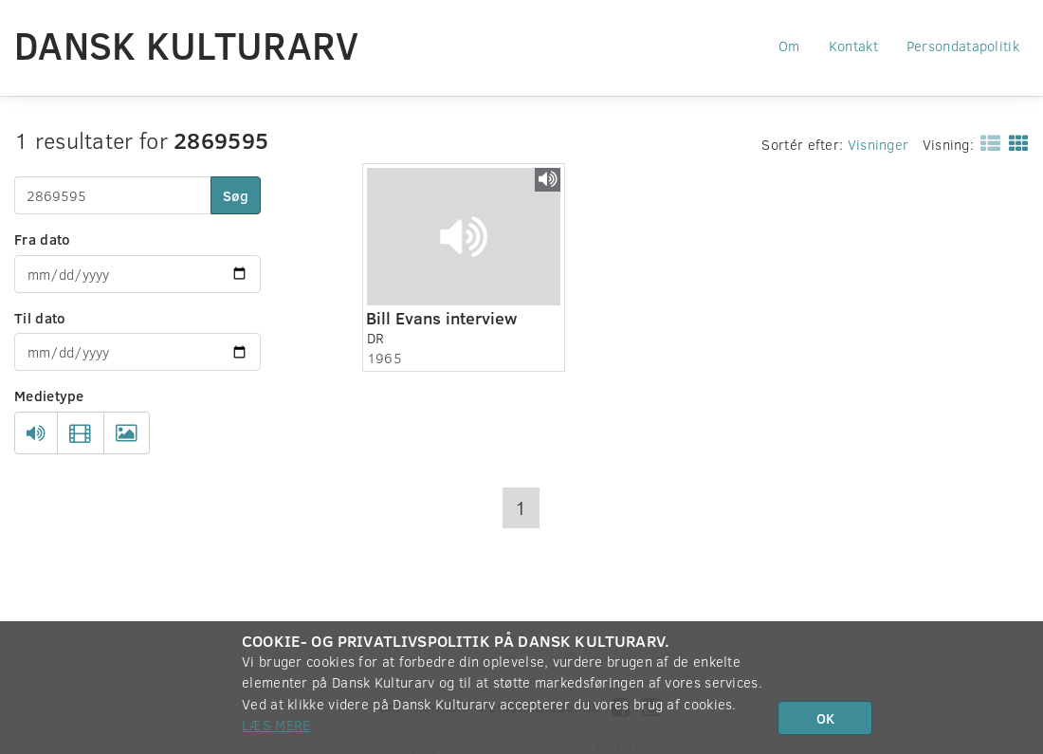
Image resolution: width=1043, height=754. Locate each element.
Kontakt (853, 45)
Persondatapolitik (962, 45)
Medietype (49, 395)
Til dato (39, 317)
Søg (235, 195)
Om (789, 45)
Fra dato (42, 239)
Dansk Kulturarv (186, 44)
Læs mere (276, 724)
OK (825, 717)
